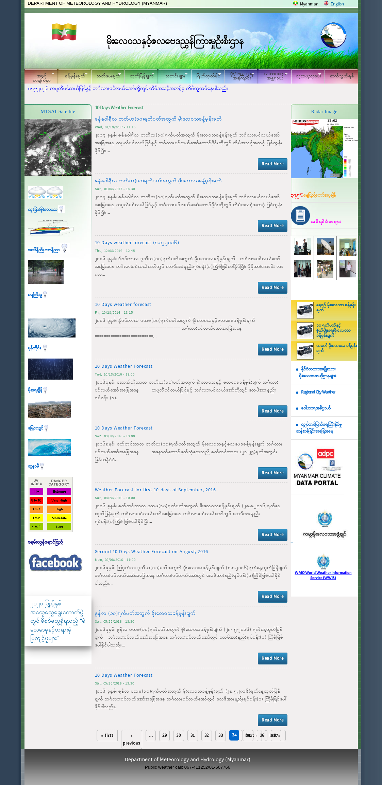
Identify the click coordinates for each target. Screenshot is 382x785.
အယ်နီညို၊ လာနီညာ (49, 250)
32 (206, 735)
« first (107, 735)
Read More (272, 164)
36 (262, 735)
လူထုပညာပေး (306, 75)
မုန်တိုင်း (38, 348)
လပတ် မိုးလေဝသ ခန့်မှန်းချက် (336, 348)
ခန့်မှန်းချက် (73, 75)
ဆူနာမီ (36, 466)
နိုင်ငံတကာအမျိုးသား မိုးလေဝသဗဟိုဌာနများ (316, 373)
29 (164, 735)
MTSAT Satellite (57, 111)
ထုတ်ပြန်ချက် (139, 75)
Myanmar (309, 4)
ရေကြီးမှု (38, 294)
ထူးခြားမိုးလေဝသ (46, 209)
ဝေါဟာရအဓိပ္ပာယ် (316, 408)
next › (251, 735)
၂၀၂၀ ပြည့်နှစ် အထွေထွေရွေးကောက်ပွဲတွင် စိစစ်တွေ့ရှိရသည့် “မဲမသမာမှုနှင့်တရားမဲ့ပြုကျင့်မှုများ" (57, 620)
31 (192, 735)
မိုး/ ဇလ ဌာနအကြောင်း (239, 76)
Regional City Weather (318, 392)
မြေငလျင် (39, 428)
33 (220, 735)
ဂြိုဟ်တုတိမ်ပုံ (206, 75)
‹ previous (131, 739)
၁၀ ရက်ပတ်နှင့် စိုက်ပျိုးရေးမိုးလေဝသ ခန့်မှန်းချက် (333, 330)
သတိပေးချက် (106, 75)
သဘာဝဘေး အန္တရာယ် (273, 76)
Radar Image (324, 111)
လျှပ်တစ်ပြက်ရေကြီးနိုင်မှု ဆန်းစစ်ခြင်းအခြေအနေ (319, 428)
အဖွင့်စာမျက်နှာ (39, 77)
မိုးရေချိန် (38, 390)
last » (275, 735)
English (337, 4)
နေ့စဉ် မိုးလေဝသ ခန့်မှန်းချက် (335, 308)
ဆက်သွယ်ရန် (342, 76)
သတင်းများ (173, 75)
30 (178, 735)
